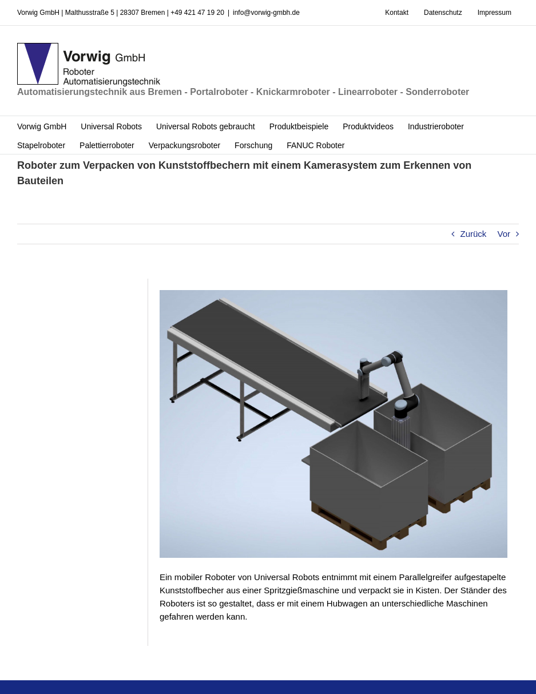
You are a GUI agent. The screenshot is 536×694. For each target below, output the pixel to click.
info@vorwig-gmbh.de (266, 13)
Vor (503, 234)
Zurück (473, 234)
